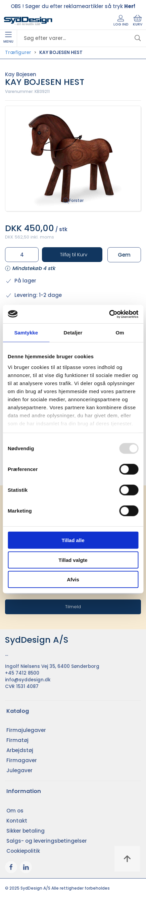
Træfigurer (18, 52)
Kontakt (16, 820)
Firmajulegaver (26, 730)
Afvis (73, 579)
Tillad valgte (72, 560)
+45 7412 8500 (22, 673)
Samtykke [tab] (26, 332)
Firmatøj (17, 740)
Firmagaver (21, 760)
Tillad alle (72, 540)
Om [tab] (120, 332)
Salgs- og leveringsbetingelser (46, 840)
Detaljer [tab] (73, 332)
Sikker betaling (25, 830)
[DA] (28, 21)
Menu (8, 38)
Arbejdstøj (19, 750)
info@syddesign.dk (28, 680)
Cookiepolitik (23, 850)
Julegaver (19, 770)
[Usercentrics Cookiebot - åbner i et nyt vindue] (109, 314)
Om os (14, 810)
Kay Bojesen (20, 74)
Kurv (137, 21)
